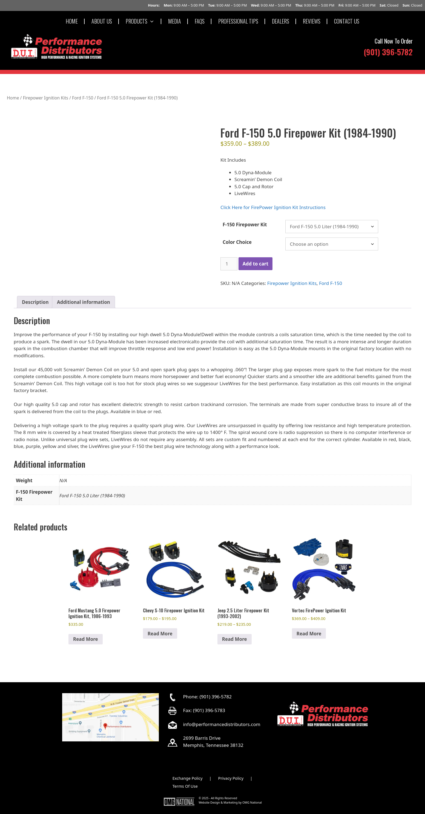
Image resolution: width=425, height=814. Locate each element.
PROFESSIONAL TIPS (238, 21)
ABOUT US (101, 21)
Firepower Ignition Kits (45, 98)
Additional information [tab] (83, 302)
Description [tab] (35, 302)
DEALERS (280, 21)
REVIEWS (311, 21)
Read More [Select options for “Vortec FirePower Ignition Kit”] (309, 633)
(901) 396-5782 (388, 52)
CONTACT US (346, 21)
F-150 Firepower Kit (245, 224)
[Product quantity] (228, 263)
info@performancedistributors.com (221, 724)
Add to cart (255, 264)
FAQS (200, 21)
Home (13, 98)
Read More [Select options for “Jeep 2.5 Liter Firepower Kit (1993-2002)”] (234, 639)
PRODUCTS (143, 21)
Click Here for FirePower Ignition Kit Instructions (273, 207)
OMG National (252, 802)
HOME (72, 21)
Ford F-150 (82, 98)
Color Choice (237, 242)
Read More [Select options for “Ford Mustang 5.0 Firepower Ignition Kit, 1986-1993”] (85, 639)
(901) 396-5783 (209, 710)
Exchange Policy (188, 778)
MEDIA (174, 21)
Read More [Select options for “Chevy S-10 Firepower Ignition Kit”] (160, 633)
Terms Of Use (185, 786)
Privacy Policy (231, 778)
